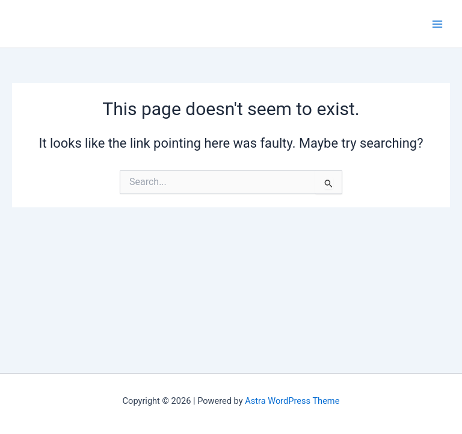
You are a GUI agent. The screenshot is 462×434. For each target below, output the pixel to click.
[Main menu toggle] (437, 24)
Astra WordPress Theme (292, 400)
